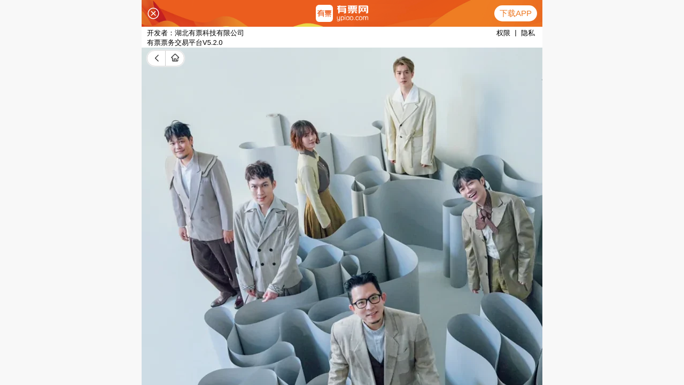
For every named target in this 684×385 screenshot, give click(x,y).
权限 (503, 33)
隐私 (528, 33)
